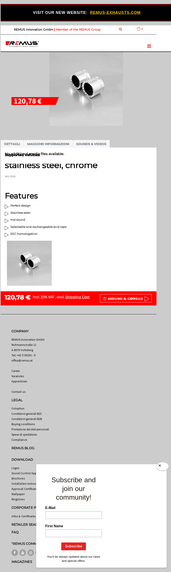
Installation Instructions (27, 484)
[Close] (162, 466)
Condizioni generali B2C (26, 414)
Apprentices (19, 381)
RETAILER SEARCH (27, 524)
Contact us (18, 392)
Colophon (18, 408)
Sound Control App (24, 473)
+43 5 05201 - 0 (26, 355)
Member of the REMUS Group (78, 30)
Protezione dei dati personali (30, 429)
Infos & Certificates (23, 516)
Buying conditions (23, 424)
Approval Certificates (25, 489)
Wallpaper (18, 494)
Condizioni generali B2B (26, 419)
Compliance (19, 440)
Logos (15, 468)
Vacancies (17, 376)
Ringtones (18, 499)
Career (15, 371)
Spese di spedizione (24, 434)
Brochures (18, 478)
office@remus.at (22, 360)
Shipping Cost (77, 297)
